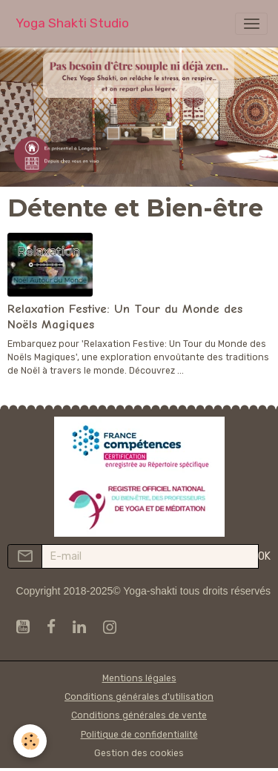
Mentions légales (139, 678)
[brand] (72, 23)
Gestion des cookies (139, 753)
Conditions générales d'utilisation (139, 697)
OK (264, 556)
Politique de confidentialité (139, 734)
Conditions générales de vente (139, 715)
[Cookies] (30, 741)
